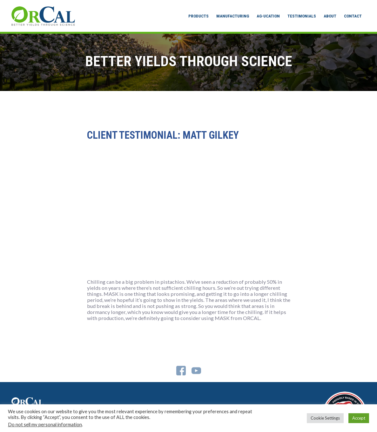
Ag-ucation (268, 15)
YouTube (196, 370)
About (330, 15)
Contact (353, 15)
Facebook (181, 370)
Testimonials (301, 15)
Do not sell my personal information (45, 424)
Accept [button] (358, 418)
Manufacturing (232, 15)
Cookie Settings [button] (325, 418)
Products (198, 15)
